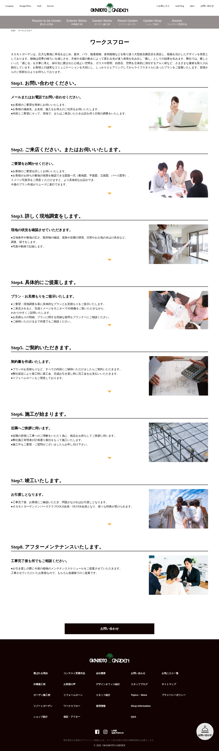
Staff (39, 6)
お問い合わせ (207, 6)
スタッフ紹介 (103, 695)
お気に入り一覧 (170, 673)
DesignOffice (25, 6)
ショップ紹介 (40, 716)
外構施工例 (39, 684)
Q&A (192, 6)
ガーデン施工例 (41, 695)
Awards (177, 22)
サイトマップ (169, 684)
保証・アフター (71, 716)
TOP (13, 30)
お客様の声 (69, 684)
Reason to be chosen (46, 22)
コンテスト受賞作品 (74, 673)
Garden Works (102, 22)
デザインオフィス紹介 (108, 684)
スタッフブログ (139, 684)
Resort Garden (128, 22)
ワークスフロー (71, 706)
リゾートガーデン (43, 706)
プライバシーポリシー (174, 695)
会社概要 (101, 673)
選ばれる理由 (40, 673)
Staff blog (179, 6)
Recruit (50, 6)
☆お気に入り (163, 6)
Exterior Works (77, 22)
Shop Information (141, 706)
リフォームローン (73, 695)
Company (9, 6)
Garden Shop (152, 22)
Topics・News (139, 695)
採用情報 (101, 706)
